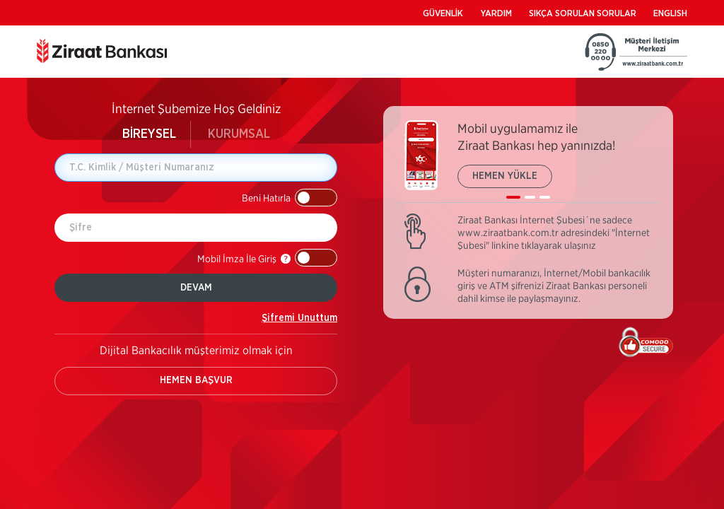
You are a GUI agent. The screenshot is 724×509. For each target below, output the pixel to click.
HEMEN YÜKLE (504, 176)
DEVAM (196, 288)
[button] (289, 197)
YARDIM (496, 13)
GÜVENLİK (443, 13)
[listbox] (528, 161)
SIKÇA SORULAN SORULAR (582, 13)
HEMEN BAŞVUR (196, 380)
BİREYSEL (149, 134)
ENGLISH (670, 13)
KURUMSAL (239, 134)
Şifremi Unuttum (299, 318)
